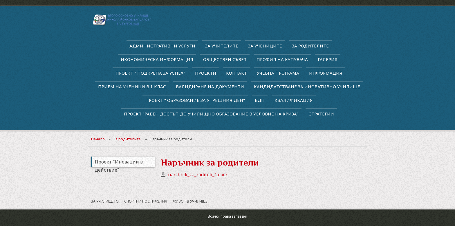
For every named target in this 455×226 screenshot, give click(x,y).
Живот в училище (190, 201)
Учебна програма (278, 73)
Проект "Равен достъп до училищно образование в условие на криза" (211, 114)
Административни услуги (162, 46)
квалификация (294, 100)
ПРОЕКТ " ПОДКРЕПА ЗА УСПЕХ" (150, 73)
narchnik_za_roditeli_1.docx (198, 174)
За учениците (265, 46)
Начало (98, 139)
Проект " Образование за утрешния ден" (195, 100)
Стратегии (321, 114)
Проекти (205, 73)
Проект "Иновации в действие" (119, 163)
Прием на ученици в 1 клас (132, 86)
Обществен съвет (225, 59)
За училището (105, 201)
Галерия (327, 59)
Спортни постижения (145, 201)
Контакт (236, 73)
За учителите (221, 46)
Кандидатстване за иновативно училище (307, 86)
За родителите (310, 46)
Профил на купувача (282, 59)
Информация (325, 73)
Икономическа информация (157, 59)
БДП (260, 100)
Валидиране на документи (210, 86)
